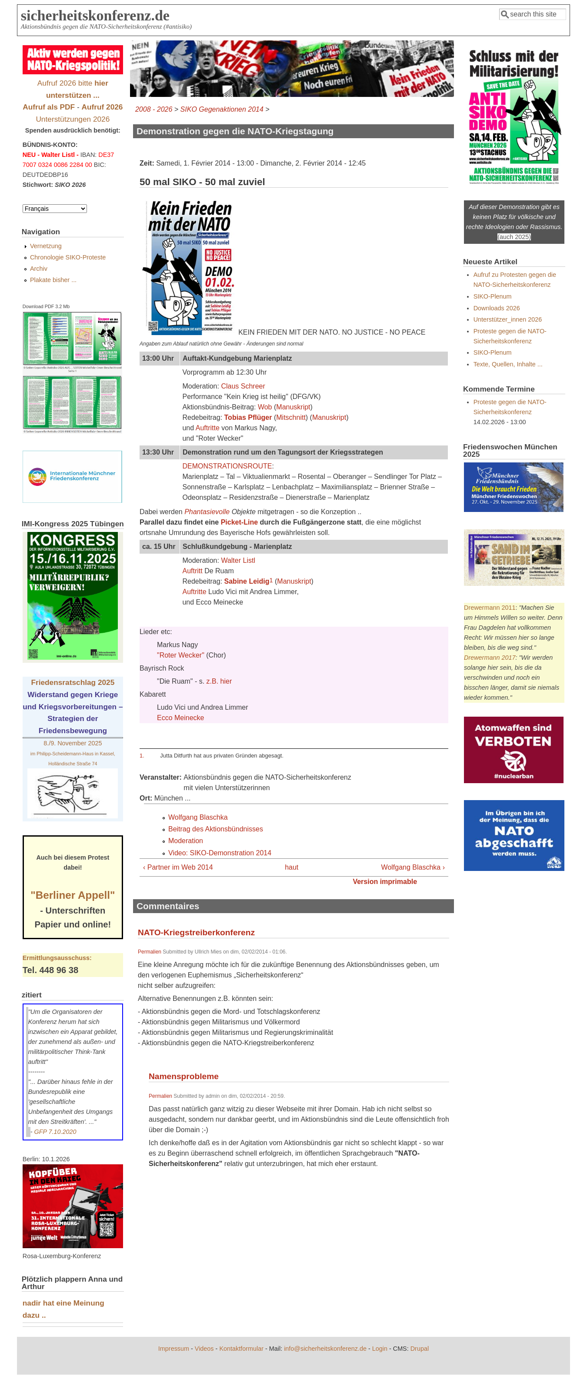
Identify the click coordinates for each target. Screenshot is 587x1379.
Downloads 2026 (497, 308)
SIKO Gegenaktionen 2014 (221, 109)
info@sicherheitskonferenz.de (325, 1348)
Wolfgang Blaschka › (413, 867)
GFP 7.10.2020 (55, 1131)
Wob (265, 407)
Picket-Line (239, 522)
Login (379, 1348)
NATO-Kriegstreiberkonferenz (196, 932)
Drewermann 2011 (489, 607)
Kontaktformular (241, 1348)
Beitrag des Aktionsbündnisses (215, 829)
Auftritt (192, 571)
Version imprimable (385, 881)
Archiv (38, 268)
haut (291, 867)
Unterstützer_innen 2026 (508, 319)
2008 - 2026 (153, 109)
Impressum (173, 1348)
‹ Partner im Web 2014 (178, 867)
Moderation (185, 840)
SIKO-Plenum (493, 296)
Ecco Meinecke (180, 717)
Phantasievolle (207, 511)
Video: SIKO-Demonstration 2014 (219, 853)
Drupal (419, 1348)
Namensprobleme (184, 1076)
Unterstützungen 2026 (73, 119)
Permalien (149, 952)
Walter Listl (238, 560)
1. (142, 755)
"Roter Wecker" (180, 655)
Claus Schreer (243, 386)
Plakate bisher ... (53, 279)
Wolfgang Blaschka (198, 817)
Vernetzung (46, 246)
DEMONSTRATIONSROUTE (227, 466)
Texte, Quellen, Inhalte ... (508, 364)
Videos (204, 1348)
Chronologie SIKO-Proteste (68, 257)
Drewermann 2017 (489, 657)
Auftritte (208, 428)
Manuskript (293, 407)
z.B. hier (219, 681)
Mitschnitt (291, 417)
